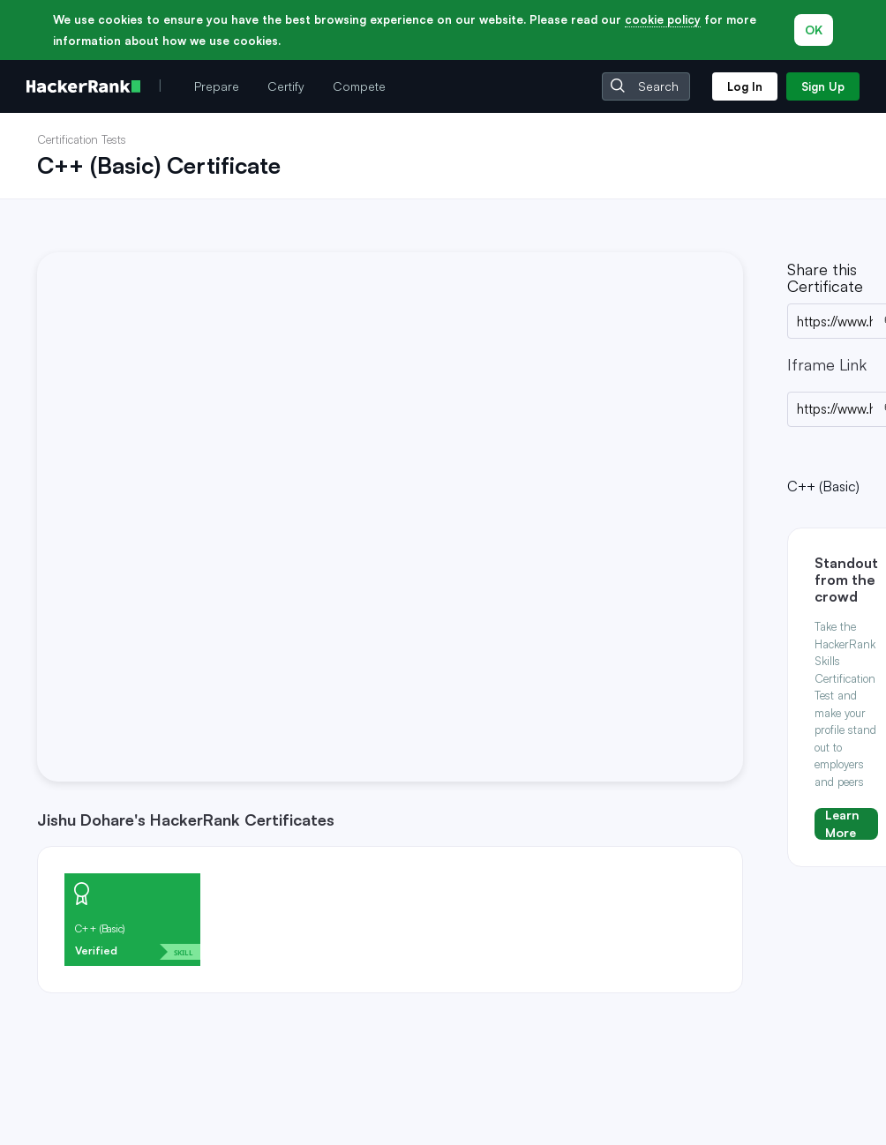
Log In (744, 86)
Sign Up (823, 86)
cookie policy (663, 19)
